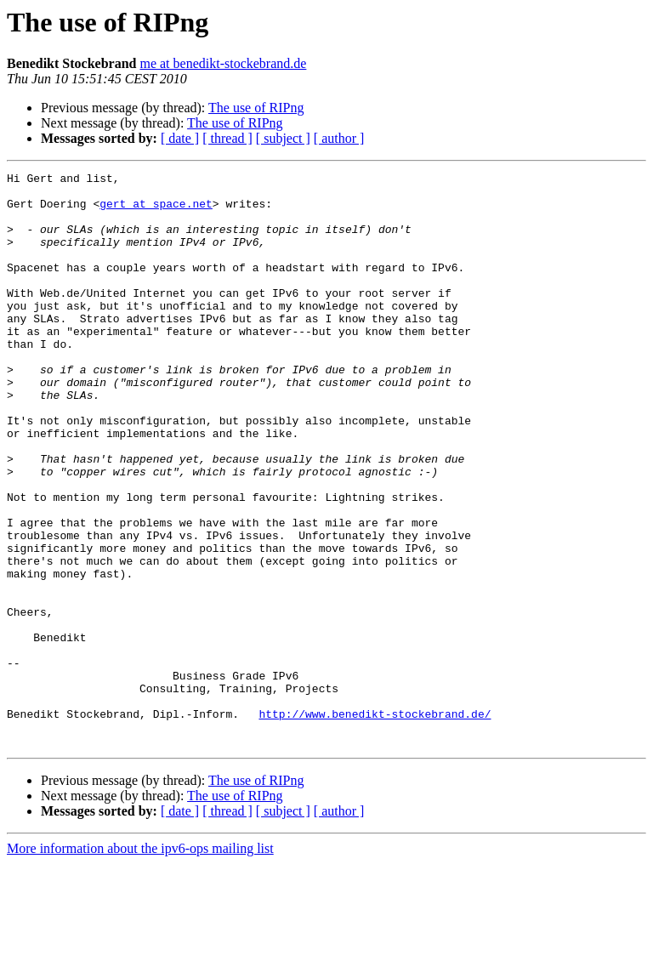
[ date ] (180, 138)
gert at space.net (156, 211)
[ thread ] (227, 138)
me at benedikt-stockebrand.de (222, 63)
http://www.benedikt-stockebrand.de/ (374, 823)
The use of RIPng (256, 107)
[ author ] (339, 138)
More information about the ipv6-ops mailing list (140, 963)
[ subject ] (283, 138)
